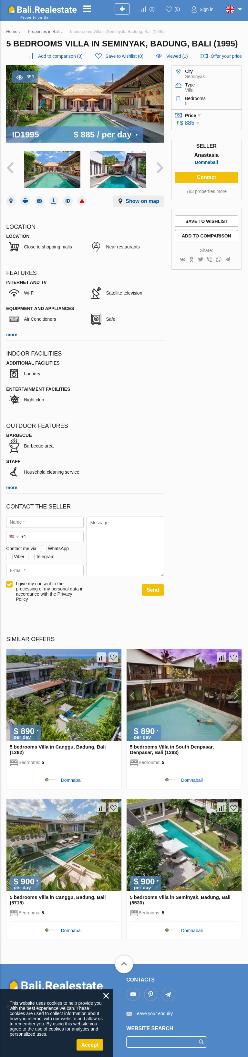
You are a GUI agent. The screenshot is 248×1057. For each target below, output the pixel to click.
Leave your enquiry (153, 1013)
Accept (89, 1045)
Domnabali (206, 162)
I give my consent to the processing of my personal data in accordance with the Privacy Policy (49, 591)
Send (153, 590)
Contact (206, 177)
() (152, 9)
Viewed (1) (177, 56)
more (11, 334)
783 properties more (206, 191)
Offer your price (226, 56)
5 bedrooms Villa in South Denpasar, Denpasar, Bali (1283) (172, 749)
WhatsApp (58, 548)
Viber (19, 556)
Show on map (142, 201)
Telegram (45, 556)
